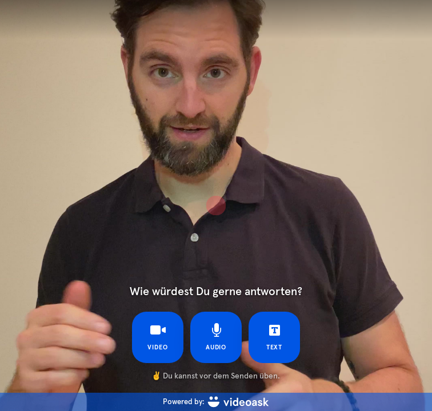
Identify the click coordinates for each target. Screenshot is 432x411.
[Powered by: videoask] (216, 402)
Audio (216, 336)
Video (157, 336)
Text (274, 336)
